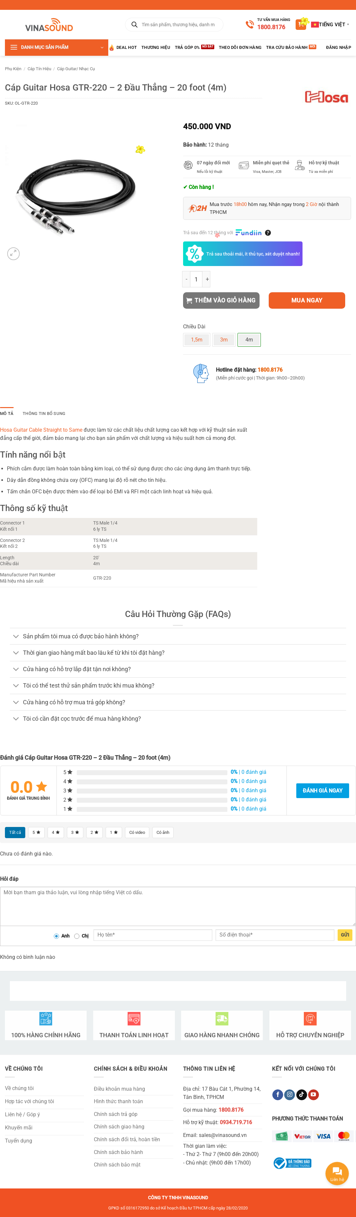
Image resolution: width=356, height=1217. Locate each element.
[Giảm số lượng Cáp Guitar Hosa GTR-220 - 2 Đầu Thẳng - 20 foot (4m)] (186, 279)
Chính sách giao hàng (119, 1127)
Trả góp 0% (187, 47)
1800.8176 (271, 27)
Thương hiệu (155, 47)
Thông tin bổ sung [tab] (44, 413)
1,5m (196, 340)
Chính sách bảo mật (117, 1165)
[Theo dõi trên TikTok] (301, 1095)
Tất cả (15, 832)
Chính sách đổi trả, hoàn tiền (127, 1140)
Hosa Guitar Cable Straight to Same (41, 430)
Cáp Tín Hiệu (39, 68)
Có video (140, 832)
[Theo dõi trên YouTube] (313, 1095)
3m (224, 340)
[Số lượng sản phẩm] (196, 279)
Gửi (345, 935)
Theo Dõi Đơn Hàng (240, 47)
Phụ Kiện (13, 68)
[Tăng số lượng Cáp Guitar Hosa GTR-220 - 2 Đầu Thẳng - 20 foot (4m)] (206, 279)
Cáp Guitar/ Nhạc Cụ (76, 68)
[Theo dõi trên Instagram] (289, 1095)
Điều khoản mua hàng (119, 1089)
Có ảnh (168, 832)
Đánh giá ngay (323, 791)
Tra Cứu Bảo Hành (286, 47)
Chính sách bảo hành (118, 1152)
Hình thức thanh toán (118, 1102)
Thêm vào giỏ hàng (221, 300)
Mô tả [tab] (6, 413)
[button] (301, 24)
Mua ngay (307, 300)
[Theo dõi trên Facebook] (277, 1095)
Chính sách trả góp (115, 1114)
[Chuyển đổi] (16, 637)
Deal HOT (122, 47)
